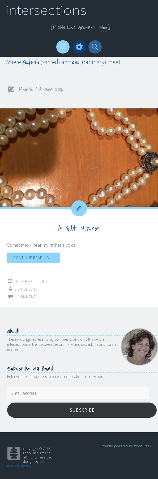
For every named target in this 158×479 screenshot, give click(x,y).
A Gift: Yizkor (79, 228)
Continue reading (33, 257)
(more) (12, 349)
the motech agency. (26, 463)
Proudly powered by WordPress (126, 446)
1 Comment (25, 296)
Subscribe (82, 410)
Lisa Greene (25, 289)
